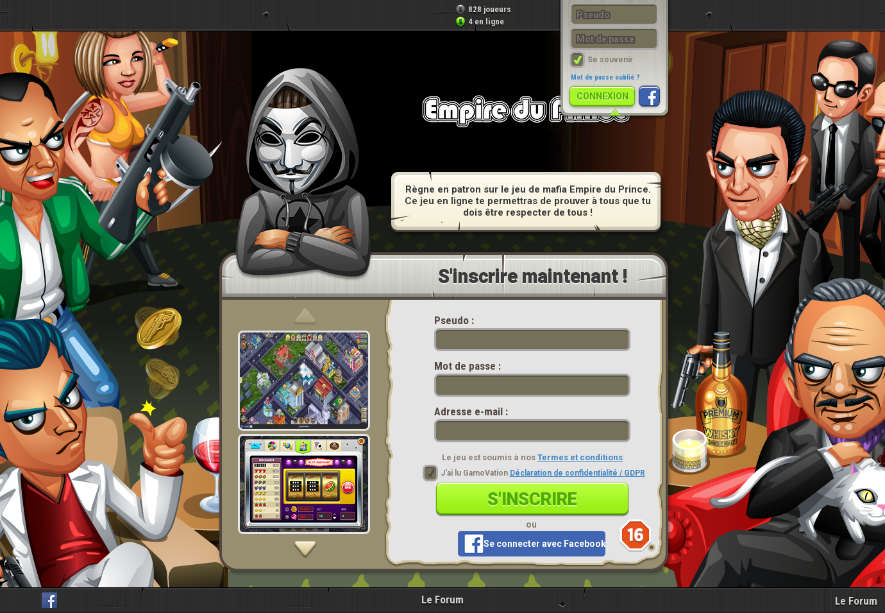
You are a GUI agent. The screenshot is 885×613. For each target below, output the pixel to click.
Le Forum (442, 599)
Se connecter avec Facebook (545, 544)
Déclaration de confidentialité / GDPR (577, 473)
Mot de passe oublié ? (605, 77)
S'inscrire (532, 499)
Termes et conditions (580, 457)
